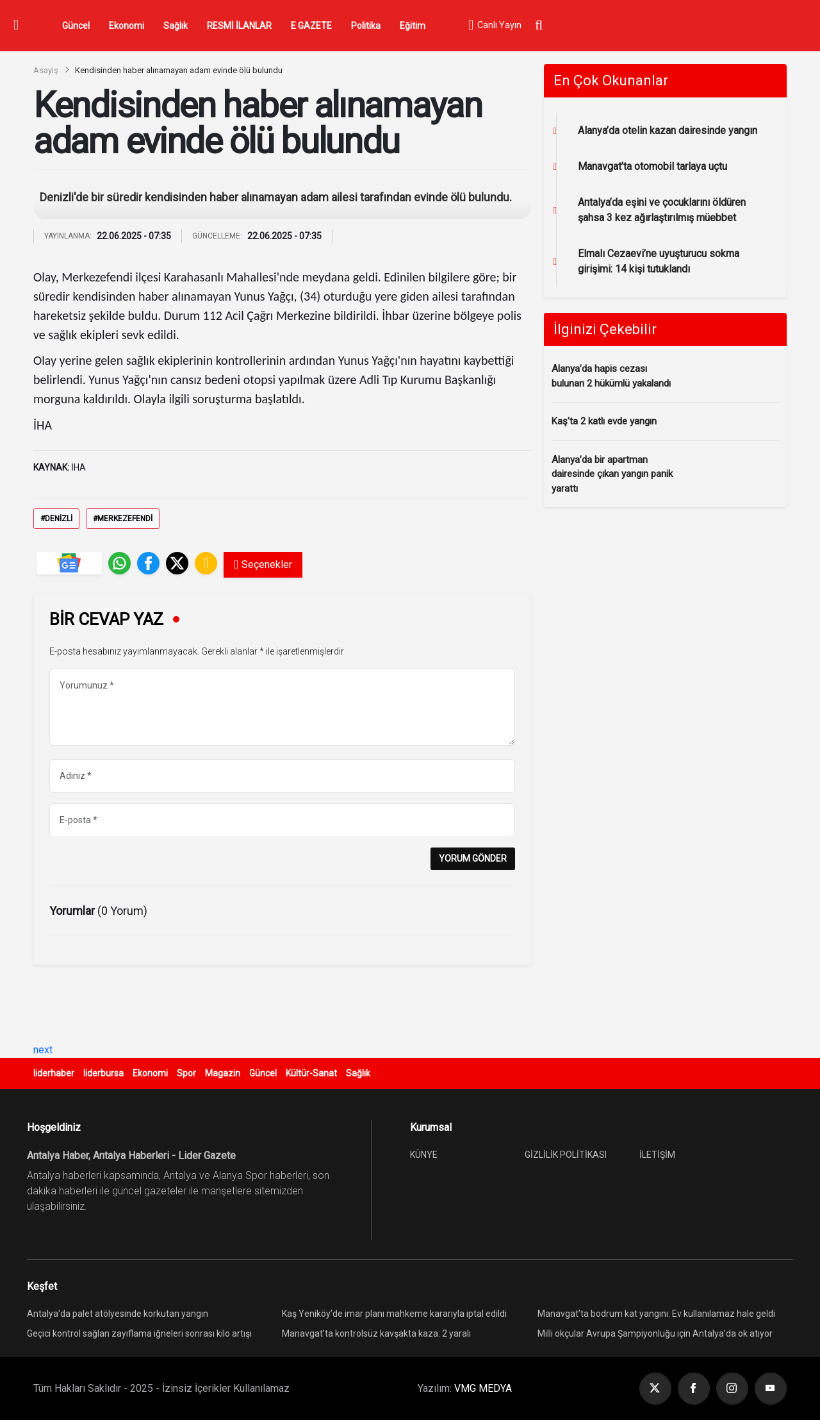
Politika (366, 26)
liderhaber (53, 1073)
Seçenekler (263, 564)
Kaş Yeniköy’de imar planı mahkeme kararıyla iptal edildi (394, 1313)
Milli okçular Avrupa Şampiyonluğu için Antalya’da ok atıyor (655, 1333)
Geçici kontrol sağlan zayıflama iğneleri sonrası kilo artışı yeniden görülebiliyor (139, 1335)
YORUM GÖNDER (473, 858)
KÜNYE (424, 1154)
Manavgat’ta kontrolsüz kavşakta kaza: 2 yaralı (376, 1333)
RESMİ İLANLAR (239, 26)
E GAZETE (311, 26)
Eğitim (412, 26)
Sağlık (175, 26)
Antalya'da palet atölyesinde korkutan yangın (117, 1313)
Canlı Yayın (494, 25)
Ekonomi (126, 26)
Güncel (76, 26)
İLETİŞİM (657, 1154)
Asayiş (45, 70)
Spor (186, 1073)
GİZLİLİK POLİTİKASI (566, 1154)
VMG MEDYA (483, 1388)
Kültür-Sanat (311, 1073)
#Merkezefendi (122, 518)
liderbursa (103, 1073)
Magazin (222, 1073)
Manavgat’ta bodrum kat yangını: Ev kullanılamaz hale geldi (656, 1313)
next (43, 1050)
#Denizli (56, 518)
